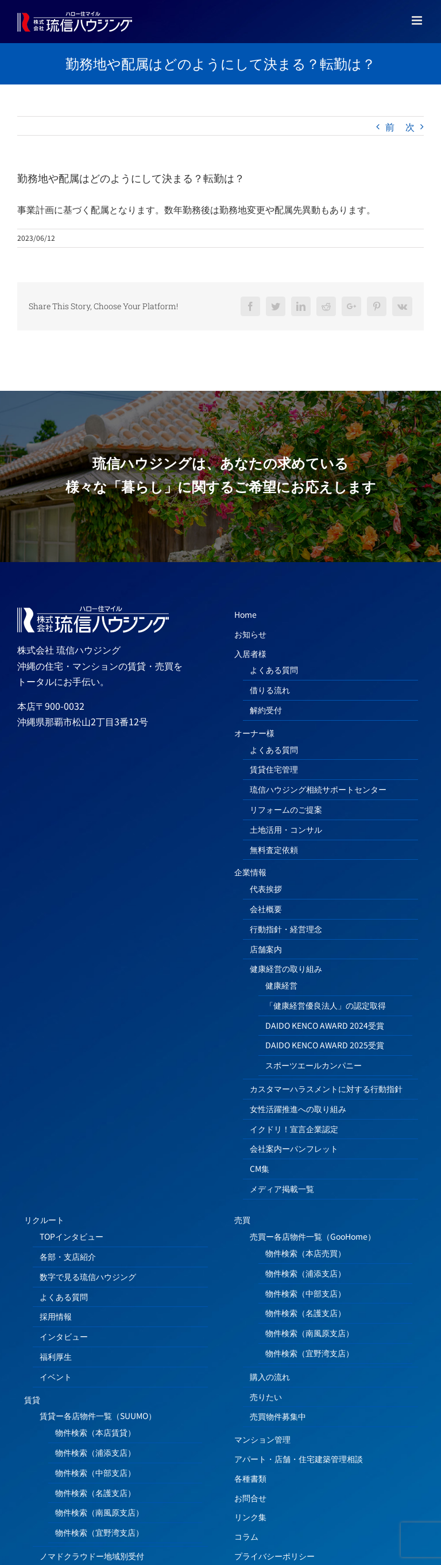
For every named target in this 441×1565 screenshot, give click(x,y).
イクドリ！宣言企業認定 (294, 1129)
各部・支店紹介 (68, 1256)
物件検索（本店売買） (305, 1253)
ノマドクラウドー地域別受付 (92, 1556)
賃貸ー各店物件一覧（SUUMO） (98, 1415)
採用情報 (56, 1316)
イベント (56, 1376)
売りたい (266, 1396)
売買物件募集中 (278, 1416)
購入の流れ (270, 1376)
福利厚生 (56, 1356)
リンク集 (250, 1516)
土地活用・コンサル (286, 829)
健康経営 (281, 985)
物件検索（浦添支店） (95, 1452)
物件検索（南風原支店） (99, 1512)
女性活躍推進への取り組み (298, 1108)
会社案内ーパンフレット (294, 1148)
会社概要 (266, 908)
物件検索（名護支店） (95, 1492)
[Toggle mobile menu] (418, 20)
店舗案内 (266, 949)
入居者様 (250, 653)
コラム (246, 1536)
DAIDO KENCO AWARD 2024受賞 (324, 1025)
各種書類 (250, 1478)
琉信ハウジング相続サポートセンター (318, 789)
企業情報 (250, 872)
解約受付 (266, 710)
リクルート (44, 1219)
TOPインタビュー (71, 1236)
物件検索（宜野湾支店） (99, 1532)
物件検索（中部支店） (95, 1472)
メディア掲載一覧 (282, 1188)
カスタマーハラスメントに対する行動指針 (326, 1088)
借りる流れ (270, 689)
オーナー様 (254, 733)
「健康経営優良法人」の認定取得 (325, 1005)
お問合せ (250, 1498)
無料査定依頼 (274, 849)
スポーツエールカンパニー (313, 1065)
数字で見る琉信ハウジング (88, 1276)
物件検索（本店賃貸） (95, 1432)
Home (245, 614)
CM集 (259, 1168)
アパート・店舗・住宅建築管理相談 (298, 1458)
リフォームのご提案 (286, 809)
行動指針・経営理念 (286, 929)
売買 (242, 1219)
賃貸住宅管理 (274, 769)
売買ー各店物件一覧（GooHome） (313, 1236)
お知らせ (250, 634)
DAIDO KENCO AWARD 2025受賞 (324, 1045)
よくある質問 (274, 669)
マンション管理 (262, 1439)
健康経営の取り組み (286, 968)
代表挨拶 (266, 888)
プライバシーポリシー (274, 1556)
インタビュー (64, 1336)
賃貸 (32, 1399)
